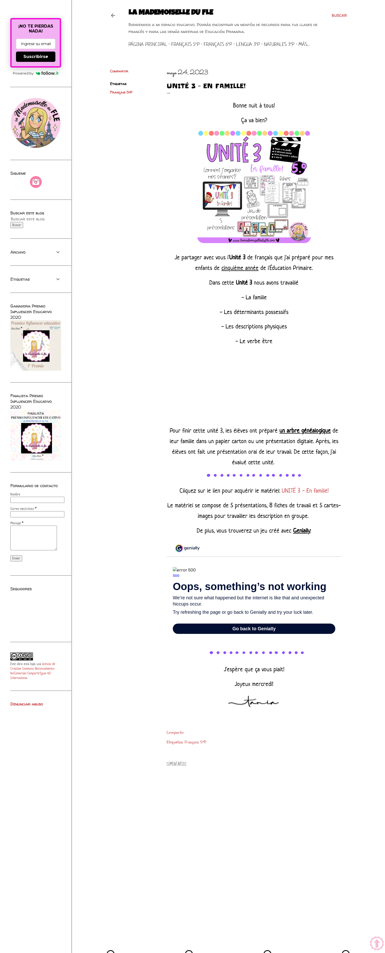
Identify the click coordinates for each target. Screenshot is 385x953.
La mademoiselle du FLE (171, 13)
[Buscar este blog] (29, 219)
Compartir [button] (119, 71)
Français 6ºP (218, 44)
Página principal (148, 44)
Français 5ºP (185, 44)
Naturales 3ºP (279, 44)
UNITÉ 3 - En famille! (305, 490)
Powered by (35, 73)
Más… (304, 44)
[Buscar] (339, 15)
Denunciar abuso (26, 704)
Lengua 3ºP (248, 44)
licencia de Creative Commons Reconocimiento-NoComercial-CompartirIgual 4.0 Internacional (32, 671)
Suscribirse (35, 56)
